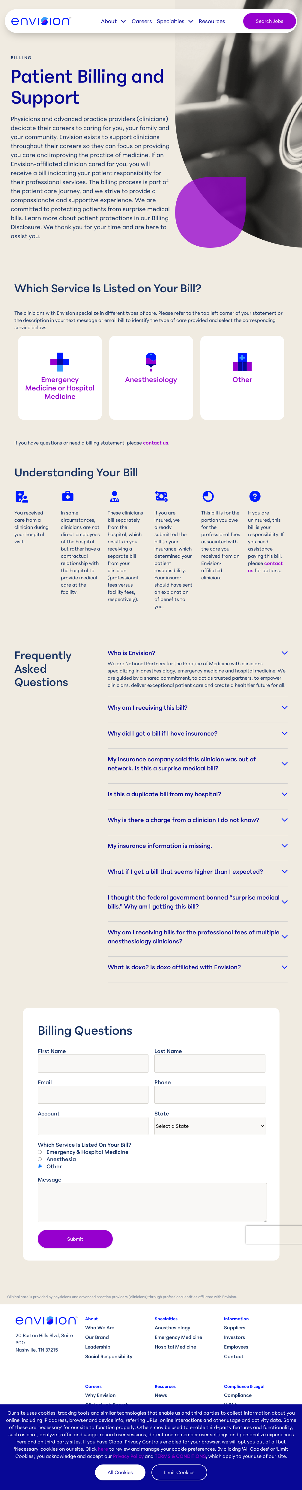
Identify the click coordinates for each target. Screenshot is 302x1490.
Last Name (168, 1051)
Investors (234, 1337)
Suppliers (234, 1328)
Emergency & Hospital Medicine (87, 1152)
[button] (116, 21)
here (103, 1449)
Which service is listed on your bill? (84, 1144)
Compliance (238, 1395)
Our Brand (97, 1337)
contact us (155, 443)
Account (49, 1113)
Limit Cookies (179, 1472)
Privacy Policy (128, 1456)
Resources (212, 21)
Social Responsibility (108, 1356)
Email (45, 1082)
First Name (52, 1051)
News (161, 1395)
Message (49, 1179)
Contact (234, 1356)
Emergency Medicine (178, 1337)
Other (54, 1166)
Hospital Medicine (175, 1347)
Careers (142, 21)
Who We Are (99, 1328)
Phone (162, 1082)
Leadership (97, 1347)
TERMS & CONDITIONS (180, 1456)
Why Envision (100, 1395)
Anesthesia (61, 1159)
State (161, 1113)
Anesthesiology (172, 1328)
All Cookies (120, 1472)
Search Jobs (269, 21)
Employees (236, 1347)
